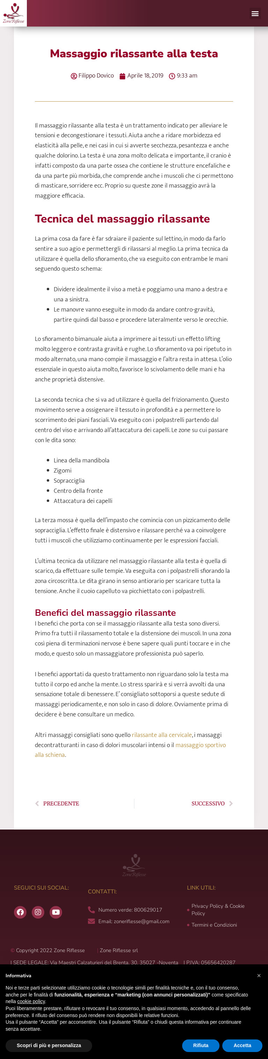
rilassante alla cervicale (162, 735)
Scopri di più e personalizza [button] (49, 1045)
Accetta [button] (242, 1045)
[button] (255, 13)
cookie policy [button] (31, 1001)
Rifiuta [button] (201, 1045)
